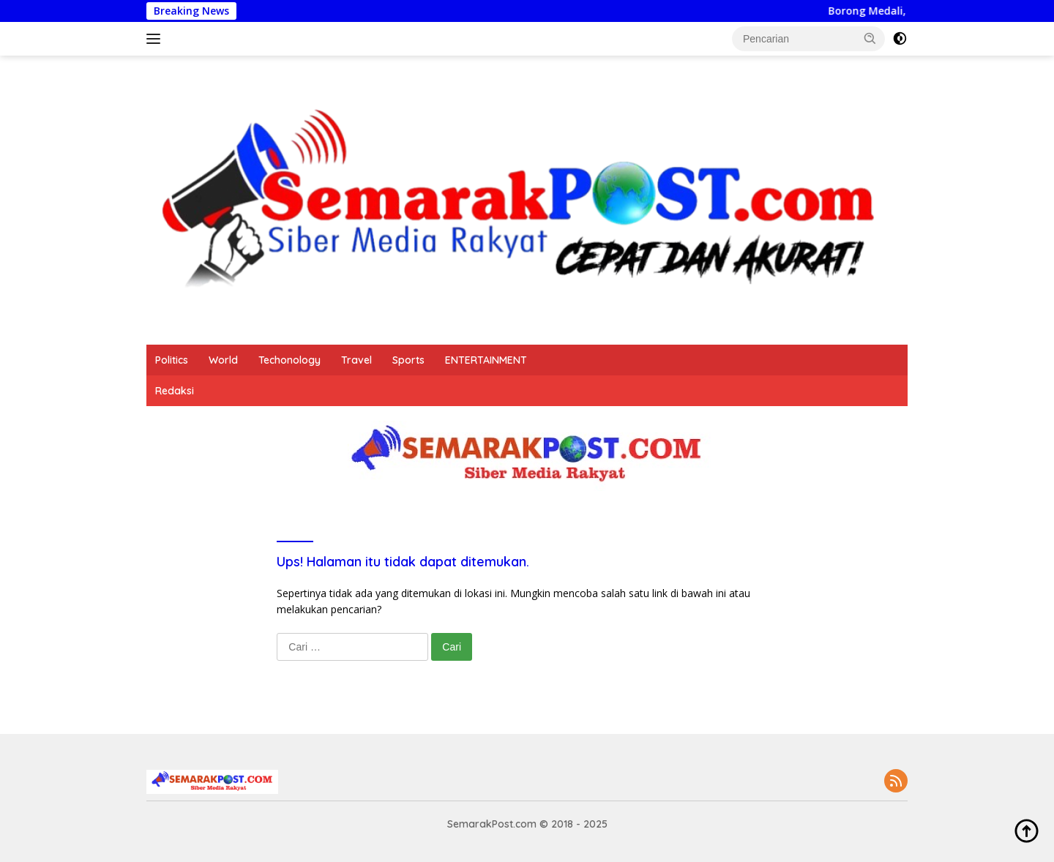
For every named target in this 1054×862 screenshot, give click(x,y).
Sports (408, 360)
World (223, 360)
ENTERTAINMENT (486, 360)
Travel (356, 360)
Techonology (289, 360)
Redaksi (174, 390)
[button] (870, 38)
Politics (171, 360)
